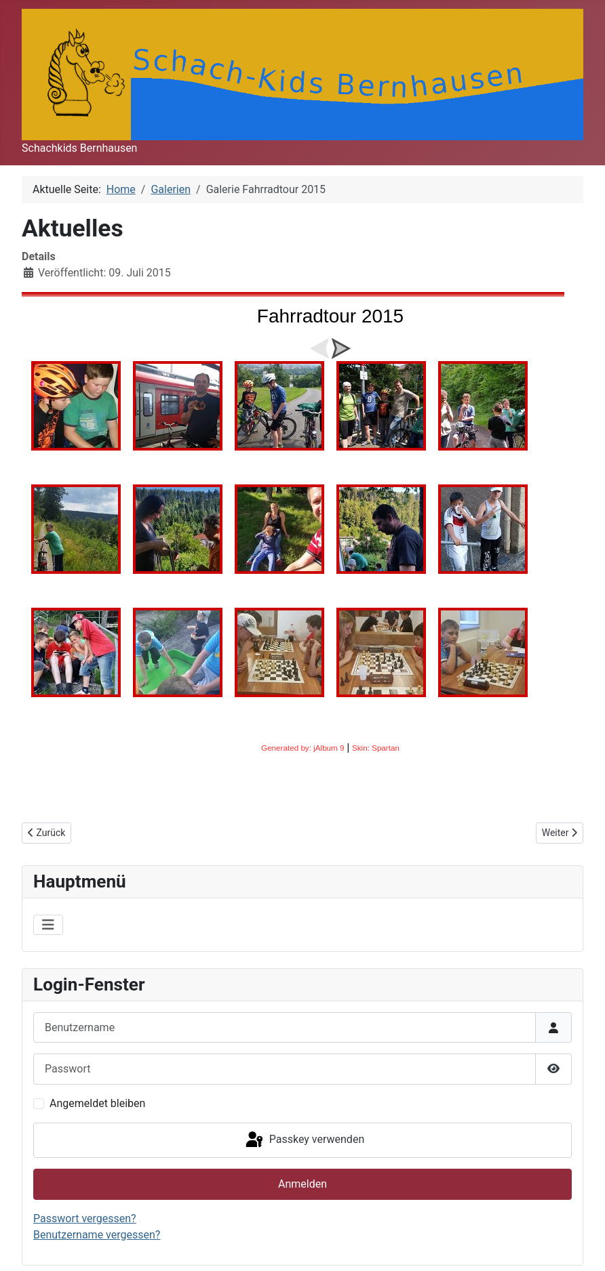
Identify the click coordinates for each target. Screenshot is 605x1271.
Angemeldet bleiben (97, 1103)
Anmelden (302, 1184)
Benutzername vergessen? (96, 1234)
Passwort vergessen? (84, 1218)
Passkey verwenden (303, 1140)
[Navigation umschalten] (48, 925)
